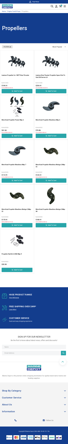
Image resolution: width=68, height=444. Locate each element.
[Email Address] (34, 353)
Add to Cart (17, 91)
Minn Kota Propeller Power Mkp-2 (13, 120)
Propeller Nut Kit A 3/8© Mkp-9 (12, 254)
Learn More (12, 309)
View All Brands (14, 297)
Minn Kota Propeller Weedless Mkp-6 (48, 120)
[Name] (34, 347)
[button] (62, 362)
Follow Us (48, 420)
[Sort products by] (58, 47)
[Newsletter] (63, 353)
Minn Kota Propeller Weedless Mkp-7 (14, 164)
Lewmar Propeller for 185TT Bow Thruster (15, 75)
